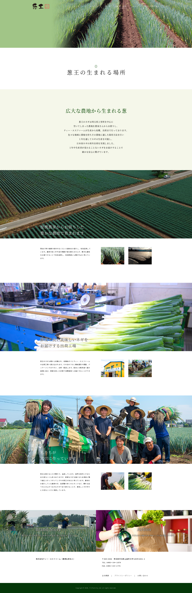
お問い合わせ (143, 575)
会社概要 (105, 575)
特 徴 (108, 6)
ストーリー (94, 6)
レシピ (135, 6)
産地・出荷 (121, 6)
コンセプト (78, 6)
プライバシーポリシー (123, 575)
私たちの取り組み (152, 6)
